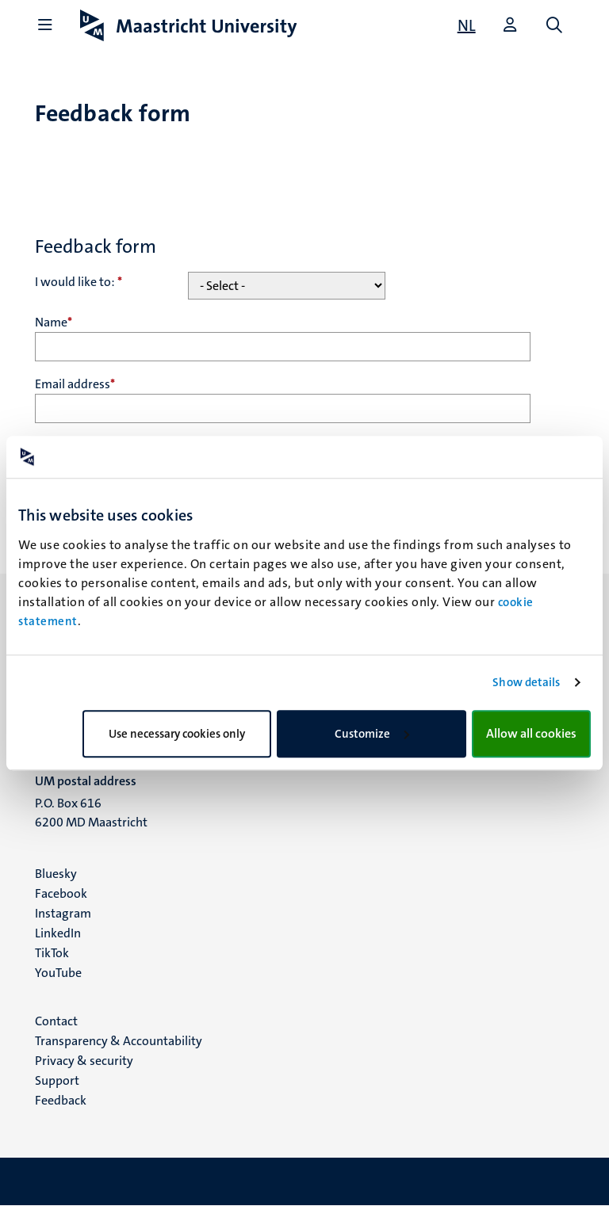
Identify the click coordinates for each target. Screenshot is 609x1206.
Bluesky (56, 873)
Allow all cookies (531, 733)
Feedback (60, 1100)
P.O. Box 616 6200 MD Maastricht (91, 812)
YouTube (58, 972)
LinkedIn (58, 933)
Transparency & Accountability (118, 1040)
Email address (75, 384)
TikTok (52, 953)
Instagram (63, 913)
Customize (372, 734)
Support (57, 1080)
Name (53, 322)
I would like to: (78, 281)
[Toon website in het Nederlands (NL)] (466, 25)
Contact (56, 1021)
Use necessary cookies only (177, 734)
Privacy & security (84, 1060)
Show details (526, 682)
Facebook (61, 893)
